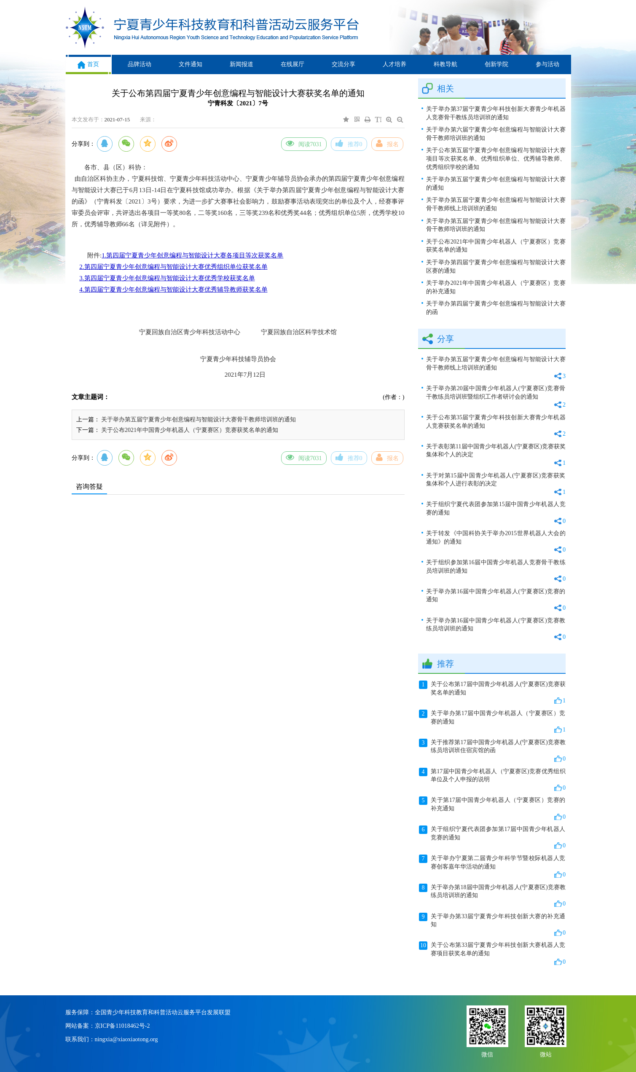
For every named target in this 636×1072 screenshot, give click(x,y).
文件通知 (190, 64)
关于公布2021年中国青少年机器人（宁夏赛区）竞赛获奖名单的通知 (189, 430)
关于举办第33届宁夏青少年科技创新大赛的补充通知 (492, 925)
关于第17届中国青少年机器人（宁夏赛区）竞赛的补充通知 (492, 808)
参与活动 (547, 64)
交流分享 (343, 64)
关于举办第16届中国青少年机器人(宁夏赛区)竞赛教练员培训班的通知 (496, 629)
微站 (546, 1053)
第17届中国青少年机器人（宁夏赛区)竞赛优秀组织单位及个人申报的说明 (492, 780)
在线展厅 (292, 64)
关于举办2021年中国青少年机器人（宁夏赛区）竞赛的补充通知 (496, 287)
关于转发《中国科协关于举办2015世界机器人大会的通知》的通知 (496, 542)
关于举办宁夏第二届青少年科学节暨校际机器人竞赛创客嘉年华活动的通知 (492, 867)
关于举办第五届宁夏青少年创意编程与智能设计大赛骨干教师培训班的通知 (198, 419)
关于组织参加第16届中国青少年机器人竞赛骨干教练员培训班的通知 (496, 571)
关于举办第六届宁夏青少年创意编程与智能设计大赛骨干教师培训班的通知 (496, 133)
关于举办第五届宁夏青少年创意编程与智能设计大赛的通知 (496, 183)
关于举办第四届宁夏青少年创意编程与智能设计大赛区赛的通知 (496, 266)
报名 (387, 143)
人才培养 (394, 64)
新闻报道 (241, 64)
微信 (487, 1053)
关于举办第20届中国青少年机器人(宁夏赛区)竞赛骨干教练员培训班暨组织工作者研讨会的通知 (496, 397)
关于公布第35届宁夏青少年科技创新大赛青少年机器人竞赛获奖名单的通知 (496, 426)
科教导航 (445, 64)
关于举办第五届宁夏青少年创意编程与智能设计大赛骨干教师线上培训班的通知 (496, 204)
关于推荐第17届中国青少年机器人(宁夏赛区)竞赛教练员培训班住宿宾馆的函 (492, 751)
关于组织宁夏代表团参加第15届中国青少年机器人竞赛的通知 (496, 513)
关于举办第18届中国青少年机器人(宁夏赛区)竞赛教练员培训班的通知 (492, 896)
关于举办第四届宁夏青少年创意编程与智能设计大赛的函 (496, 307)
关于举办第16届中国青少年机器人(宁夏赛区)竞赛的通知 (496, 600)
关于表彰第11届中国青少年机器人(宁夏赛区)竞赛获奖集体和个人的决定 (496, 455)
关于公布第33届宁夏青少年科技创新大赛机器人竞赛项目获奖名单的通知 (492, 953)
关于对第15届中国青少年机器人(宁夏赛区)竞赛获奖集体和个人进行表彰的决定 (496, 484)
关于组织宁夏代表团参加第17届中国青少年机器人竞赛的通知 (492, 837)
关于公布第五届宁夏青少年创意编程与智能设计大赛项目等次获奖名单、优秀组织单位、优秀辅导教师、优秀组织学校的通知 (496, 158)
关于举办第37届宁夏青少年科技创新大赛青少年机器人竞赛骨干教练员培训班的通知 (496, 113)
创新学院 (496, 64)
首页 (88, 64)
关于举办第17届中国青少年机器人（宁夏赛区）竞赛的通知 (492, 722)
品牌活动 (139, 64)
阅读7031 (304, 143)
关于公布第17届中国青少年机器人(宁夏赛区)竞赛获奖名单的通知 (492, 693)
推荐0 (348, 143)
